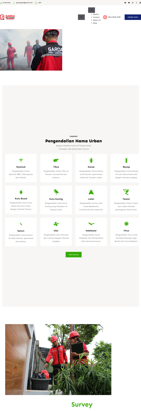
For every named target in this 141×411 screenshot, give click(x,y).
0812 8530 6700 (114, 17)
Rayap (126, 166)
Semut (20, 230)
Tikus (56, 166)
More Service (74, 255)
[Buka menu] (81, 17)
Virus (126, 230)
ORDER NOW (133, 17)
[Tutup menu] (91, 10)
